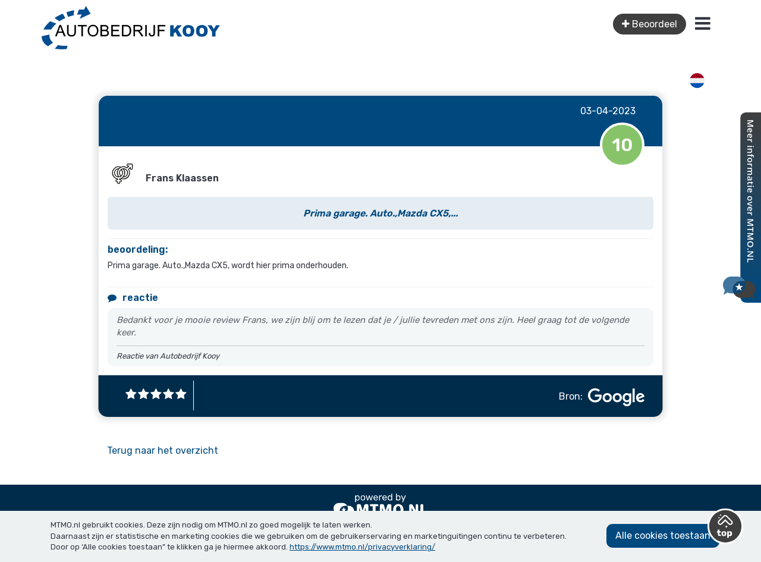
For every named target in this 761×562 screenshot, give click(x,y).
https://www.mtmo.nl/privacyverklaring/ (362, 546)
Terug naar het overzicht (162, 450)
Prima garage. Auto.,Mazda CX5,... (380, 213)
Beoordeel (649, 24)
